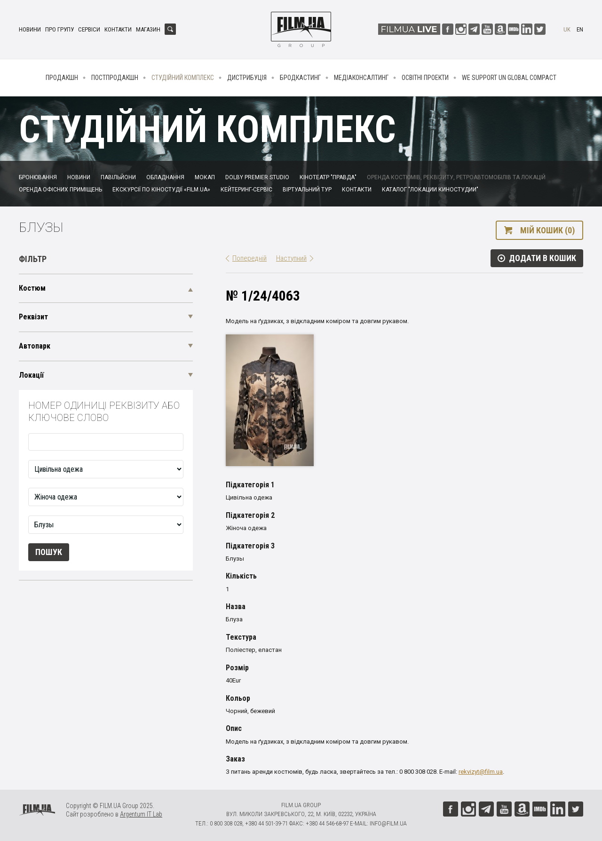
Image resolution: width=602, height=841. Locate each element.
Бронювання (38, 177)
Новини (30, 29)
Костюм (32, 288)
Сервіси (89, 29)
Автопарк (34, 345)
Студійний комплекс (182, 77)
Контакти (118, 29)
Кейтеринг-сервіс (246, 189)
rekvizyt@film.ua (481, 771)
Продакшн (62, 77)
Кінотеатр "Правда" (328, 177)
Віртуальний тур (307, 189)
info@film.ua (388, 823)
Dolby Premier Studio (257, 177)
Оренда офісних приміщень (60, 189)
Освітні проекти (425, 77)
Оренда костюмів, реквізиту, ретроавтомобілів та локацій (456, 177)
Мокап (205, 177)
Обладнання (165, 177)
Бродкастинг (300, 77)
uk (566, 29)
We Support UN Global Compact (509, 77)
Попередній (249, 258)
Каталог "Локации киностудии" (430, 189)
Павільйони (118, 177)
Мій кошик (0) (547, 230)
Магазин (148, 29)
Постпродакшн (114, 77)
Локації (31, 375)
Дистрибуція (247, 77)
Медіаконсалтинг (361, 77)
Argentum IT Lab (141, 814)
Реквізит (33, 316)
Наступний (291, 258)
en (580, 29)
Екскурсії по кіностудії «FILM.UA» (161, 189)
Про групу (59, 29)
